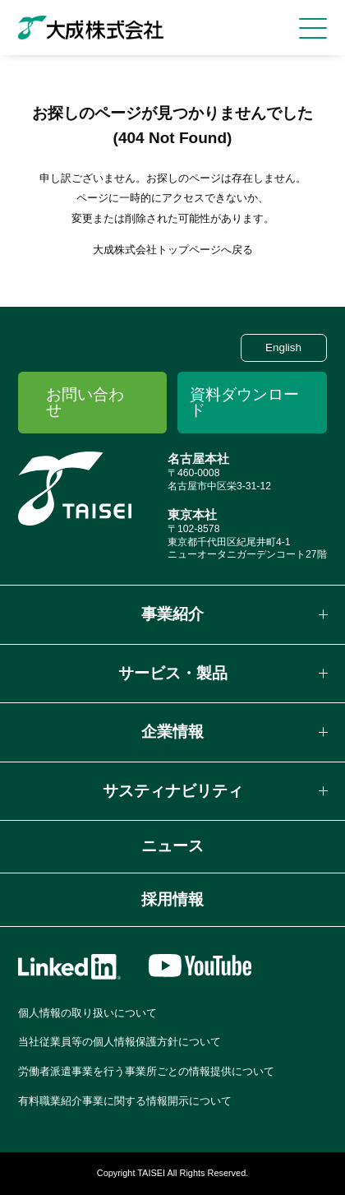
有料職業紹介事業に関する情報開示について (125, 1100)
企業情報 (172, 731)
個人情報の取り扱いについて (87, 1012)
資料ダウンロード (244, 402)
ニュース (172, 846)
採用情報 (172, 899)
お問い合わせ (85, 402)
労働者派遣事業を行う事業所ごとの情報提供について (146, 1071)
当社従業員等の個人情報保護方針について (119, 1041)
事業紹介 (172, 614)
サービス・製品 (173, 673)
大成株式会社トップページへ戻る (173, 249)
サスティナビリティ (173, 790)
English (283, 347)
